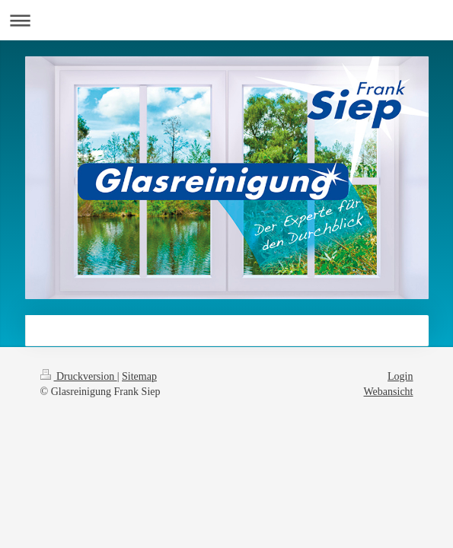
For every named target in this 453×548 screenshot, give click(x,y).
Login (400, 376)
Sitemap (139, 376)
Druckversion (78, 376)
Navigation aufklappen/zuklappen (226, 20)
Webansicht (388, 391)
